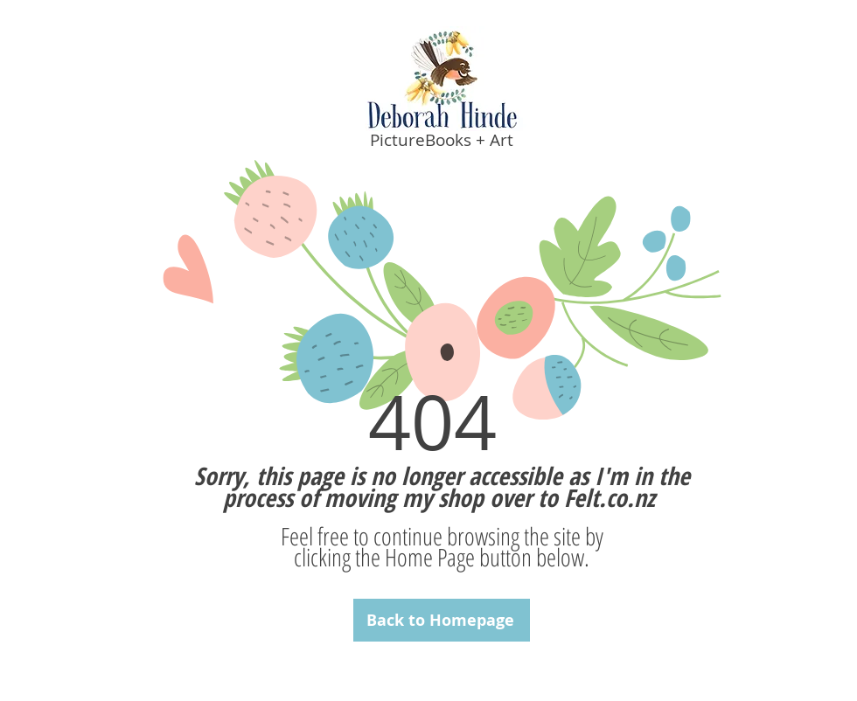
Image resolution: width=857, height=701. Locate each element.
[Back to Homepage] (441, 620)
